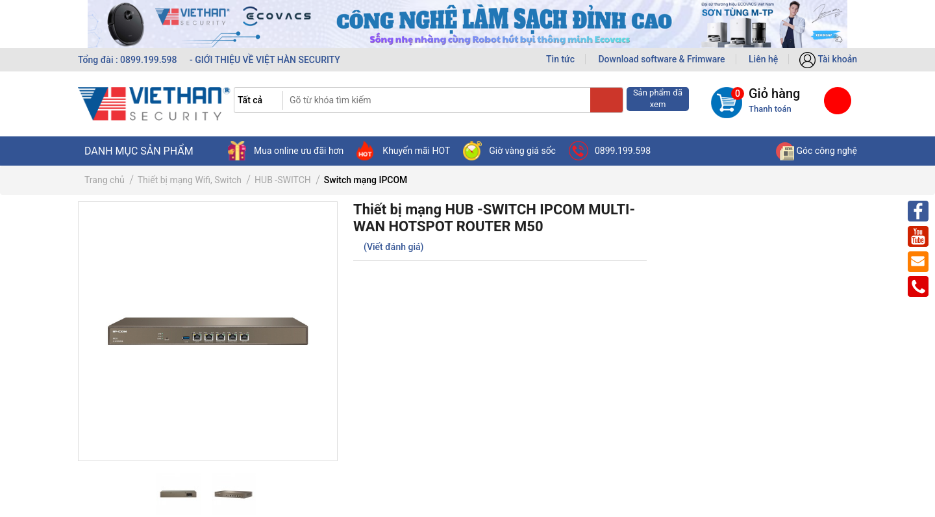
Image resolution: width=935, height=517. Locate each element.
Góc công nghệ (816, 150)
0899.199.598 (610, 150)
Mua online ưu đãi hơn (285, 150)
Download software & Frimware (661, 59)
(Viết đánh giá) (393, 247)
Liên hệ (763, 59)
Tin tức (560, 59)
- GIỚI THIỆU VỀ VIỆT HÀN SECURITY (265, 60)
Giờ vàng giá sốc (509, 150)
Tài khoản (828, 59)
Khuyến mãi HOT (403, 150)
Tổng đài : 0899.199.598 (128, 60)
